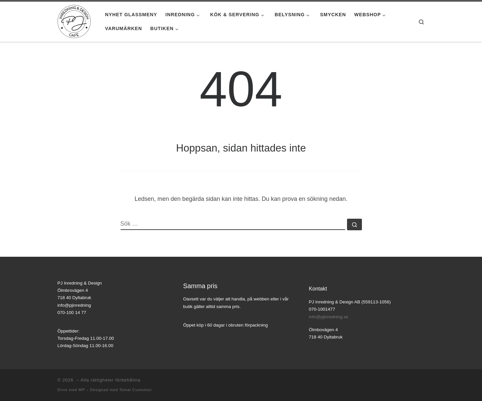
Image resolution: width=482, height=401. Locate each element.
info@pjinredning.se (329, 316)
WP (81, 390)
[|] (74, 20)
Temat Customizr (135, 390)
